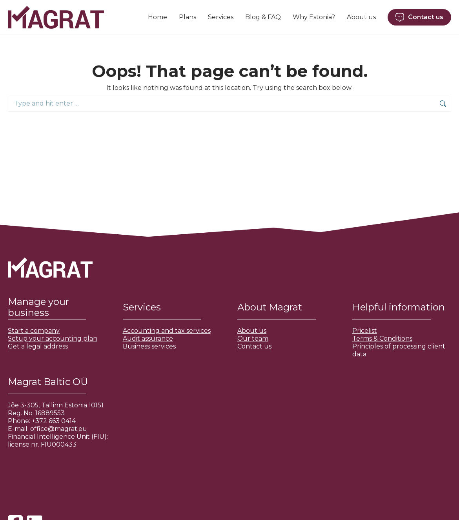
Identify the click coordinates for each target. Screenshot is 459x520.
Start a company (34, 330)
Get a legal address (38, 346)
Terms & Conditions (382, 338)
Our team (252, 338)
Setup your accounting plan (52, 338)
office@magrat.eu (58, 428)
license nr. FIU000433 (42, 444)
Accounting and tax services (167, 330)
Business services (149, 346)
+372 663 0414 (54, 421)
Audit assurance (148, 338)
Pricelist (364, 330)
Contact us (254, 346)
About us (251, 330)
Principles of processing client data (398, 350)
